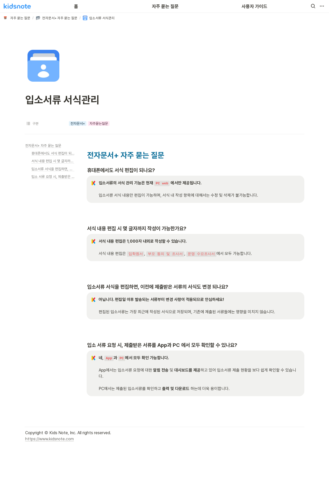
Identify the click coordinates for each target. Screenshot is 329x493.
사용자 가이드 (254, 6)
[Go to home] (17, 6)
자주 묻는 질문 (165, 6)
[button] (313, 6)
